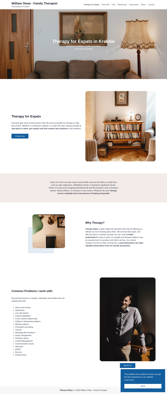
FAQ (113, 5)
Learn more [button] (129, 380)
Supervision (134, 5)
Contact (151, 5)
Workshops (122, 5)
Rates (143, 5)
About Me (105, 5)
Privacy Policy (66, 390)
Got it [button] (143, 386)
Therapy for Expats (91, 5)
